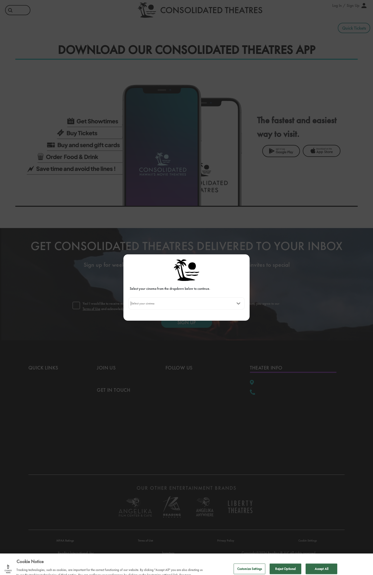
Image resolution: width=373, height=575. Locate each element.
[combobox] (131, 303)
